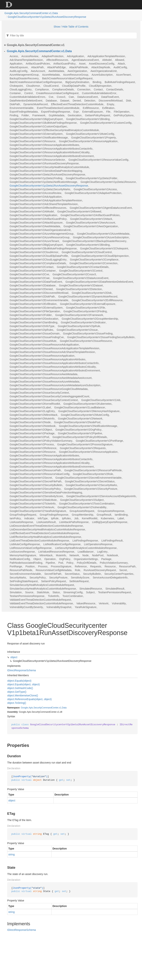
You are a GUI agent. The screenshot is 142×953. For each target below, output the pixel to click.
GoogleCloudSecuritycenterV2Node (30, 422)
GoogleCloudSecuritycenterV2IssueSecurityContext (39, 392)
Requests (95, 566)
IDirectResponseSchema (21, 670)
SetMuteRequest (79, 581)
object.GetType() (16, 691)
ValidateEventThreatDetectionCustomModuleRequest (40, 599)
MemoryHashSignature (23, 555)
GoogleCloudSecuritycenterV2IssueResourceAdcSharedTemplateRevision (52, 352)
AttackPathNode (78, 67)
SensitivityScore (80, 577)
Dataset (64, 100)
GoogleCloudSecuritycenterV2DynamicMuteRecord (87, 296)
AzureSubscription (102, 74)
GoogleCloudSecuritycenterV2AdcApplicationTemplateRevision (46, 200)
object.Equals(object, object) (23, 684)
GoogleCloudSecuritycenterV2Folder (31, 315)
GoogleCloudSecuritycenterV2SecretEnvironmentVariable (88, 477)
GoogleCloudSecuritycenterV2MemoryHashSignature (89, 411)
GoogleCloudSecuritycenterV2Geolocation (34, 318)
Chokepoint (16, 85)
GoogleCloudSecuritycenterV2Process (32, 444)
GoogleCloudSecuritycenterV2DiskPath (32, 296)
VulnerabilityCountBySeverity (26, 607)
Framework (38, 115)
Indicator (29, 518)
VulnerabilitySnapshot (58, 607)
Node (85, 555)
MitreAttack (46, 555)
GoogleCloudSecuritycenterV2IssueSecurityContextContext (44, 400)
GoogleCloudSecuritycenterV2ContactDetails (82, 266)
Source (29, 592)
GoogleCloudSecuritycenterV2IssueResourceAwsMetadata (43, 374)
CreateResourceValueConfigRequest (57, 93)
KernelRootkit (89, 518)
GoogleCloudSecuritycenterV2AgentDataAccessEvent (101, 207)
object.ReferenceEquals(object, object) (29, 699)
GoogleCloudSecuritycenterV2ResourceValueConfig (40, 474)
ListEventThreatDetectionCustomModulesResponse (39, 540)
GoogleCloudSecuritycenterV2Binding (88, 244)
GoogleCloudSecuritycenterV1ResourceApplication (88, 141)
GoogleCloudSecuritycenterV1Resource (32, 141)
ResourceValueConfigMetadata (54, 570)
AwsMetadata (56, 71)
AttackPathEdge (56, 67)
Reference (81, 566)
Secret (123, 570)
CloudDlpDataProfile (73, 85)
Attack (121, 63)
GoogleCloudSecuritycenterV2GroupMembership (90, 318)
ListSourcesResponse (22, 551)
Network (74, 555)
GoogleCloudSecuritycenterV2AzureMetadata (103, 233)
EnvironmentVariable (21, 107)
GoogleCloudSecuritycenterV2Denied (31, 289)
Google (24, 707)
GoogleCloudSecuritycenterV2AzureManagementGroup (42, 233)
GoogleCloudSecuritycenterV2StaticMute (33, 499)
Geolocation (75, 115)
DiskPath (15, 104)
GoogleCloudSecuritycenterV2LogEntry (32, 411)
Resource (110, 566)
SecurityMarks (18, 577)
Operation (50, 559)
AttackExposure (19, 67)
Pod (60, 562)
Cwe (71, 96)
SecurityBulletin (92, 573)
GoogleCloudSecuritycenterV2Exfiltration (33, 303)
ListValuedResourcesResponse (56, 551)
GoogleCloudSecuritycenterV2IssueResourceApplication (42, 355)
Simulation (16, 592)
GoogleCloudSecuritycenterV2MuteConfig (85, 414)
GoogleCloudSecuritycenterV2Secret (31, 477)
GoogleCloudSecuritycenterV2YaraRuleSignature (38, 510)
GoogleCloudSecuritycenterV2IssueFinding (88, 333)
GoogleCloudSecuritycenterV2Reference (33, 448)
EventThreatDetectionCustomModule (58, 107)
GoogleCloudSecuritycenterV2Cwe (30, 278)
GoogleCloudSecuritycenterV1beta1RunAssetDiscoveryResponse (47, 174)
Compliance (42, 89)
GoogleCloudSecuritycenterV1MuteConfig (90, 133)
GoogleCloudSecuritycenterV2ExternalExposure (87, 303)
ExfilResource (91, 107)
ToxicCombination (72, 596)
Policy (69, 562)
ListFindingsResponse (85, 540)
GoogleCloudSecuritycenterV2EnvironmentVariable (39, 300)
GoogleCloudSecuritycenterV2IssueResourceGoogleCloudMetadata (49, 388)
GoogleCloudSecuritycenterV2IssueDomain (35, 333)
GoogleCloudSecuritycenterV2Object (31, 429)
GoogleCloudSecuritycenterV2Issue (77, 329)
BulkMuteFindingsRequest (120, 82)
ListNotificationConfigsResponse (62, 544)
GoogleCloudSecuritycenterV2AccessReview (35, 193)
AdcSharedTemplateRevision (26, 59)
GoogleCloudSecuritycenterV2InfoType (32, 326)
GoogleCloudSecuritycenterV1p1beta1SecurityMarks (40, 189)
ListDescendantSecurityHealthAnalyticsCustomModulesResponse (47, 529)
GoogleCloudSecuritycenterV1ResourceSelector (37, 159)
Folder (25, 115)
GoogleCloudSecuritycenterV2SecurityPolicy (35, 488)
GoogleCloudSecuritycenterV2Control (80, 270)
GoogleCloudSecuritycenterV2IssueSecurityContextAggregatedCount (49, 396)
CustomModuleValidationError (99, 93)
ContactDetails (114, 89)
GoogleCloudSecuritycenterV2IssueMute (33, 340)
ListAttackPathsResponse (74, 522)
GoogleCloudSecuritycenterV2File (85, 307)
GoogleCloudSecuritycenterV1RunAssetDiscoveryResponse (44, 163)
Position (30, 566)
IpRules (66, 518)
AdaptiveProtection (53, 56)
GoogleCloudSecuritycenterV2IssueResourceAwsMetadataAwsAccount (51, 377)
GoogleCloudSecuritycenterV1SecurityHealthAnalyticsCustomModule (49, 167)
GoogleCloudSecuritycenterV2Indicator (83, 322)
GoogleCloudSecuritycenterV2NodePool (77, 422)
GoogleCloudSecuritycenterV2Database (32, 285)
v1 (60, 707)
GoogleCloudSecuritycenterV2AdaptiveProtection (93, 193)
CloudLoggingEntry (21, 89)
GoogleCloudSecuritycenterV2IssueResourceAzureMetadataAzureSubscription (55, 385)
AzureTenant (123, 74)
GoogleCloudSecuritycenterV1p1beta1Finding (36, 178)
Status (56, 592)
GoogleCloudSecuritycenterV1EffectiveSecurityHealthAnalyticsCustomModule (54, 130)
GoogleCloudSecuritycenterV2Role (93, 474)
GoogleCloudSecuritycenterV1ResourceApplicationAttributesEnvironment (52, 156)
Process (43, 566)
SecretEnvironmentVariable (25, 573)
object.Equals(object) (19, 680)
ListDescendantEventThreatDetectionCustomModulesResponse (46, 525)
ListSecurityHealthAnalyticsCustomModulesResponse (86, 547)
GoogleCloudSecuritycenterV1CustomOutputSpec (38, 126)
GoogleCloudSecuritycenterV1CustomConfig (105, 122)
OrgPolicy (64, 559)
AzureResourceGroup (75, 74)
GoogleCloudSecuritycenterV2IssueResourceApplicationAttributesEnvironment (55, 370)
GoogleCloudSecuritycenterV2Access (95, 189)
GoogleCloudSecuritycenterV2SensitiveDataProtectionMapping (46, 492)
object (13, 657)
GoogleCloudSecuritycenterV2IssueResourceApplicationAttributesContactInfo (54, 363)
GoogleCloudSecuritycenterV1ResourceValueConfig (98, 159)
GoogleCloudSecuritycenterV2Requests (83, 448)
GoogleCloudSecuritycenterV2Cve (29, 274)
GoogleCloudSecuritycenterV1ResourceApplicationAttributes (44, 144)
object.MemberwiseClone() (22, 695)
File (108, 111)
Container (15, 93)
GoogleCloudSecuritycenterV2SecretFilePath (35, 481)
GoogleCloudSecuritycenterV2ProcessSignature (85, 444)
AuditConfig (120, 67)
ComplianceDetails (63, 89)
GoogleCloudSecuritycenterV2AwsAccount (90, 222)
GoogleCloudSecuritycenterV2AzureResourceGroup (40, 237)
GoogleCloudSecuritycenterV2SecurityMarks (91, 485)
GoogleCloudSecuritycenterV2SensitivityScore (36, 496)
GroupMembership (82, 514)
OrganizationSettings (86, 559)
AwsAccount (38, 71)
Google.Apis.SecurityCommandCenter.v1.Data (31, 13)
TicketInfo (53, 596)
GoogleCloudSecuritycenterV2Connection (93, 263)
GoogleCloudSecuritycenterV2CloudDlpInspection (100, 255)
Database (51, 100)
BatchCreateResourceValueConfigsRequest (67, 78)
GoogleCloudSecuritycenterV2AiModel (32, 211)
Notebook (112, 555)
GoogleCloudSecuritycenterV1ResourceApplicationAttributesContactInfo (51, 148)
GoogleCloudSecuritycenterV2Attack (91, 218)
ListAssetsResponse (21, 522)
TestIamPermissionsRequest (114, 592)
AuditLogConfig (18, 71)
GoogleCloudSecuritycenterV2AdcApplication (36, 196)
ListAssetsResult (46, 522)
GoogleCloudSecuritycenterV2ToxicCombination (86, 503)
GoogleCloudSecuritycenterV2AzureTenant (34, 241)
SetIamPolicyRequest (53, 581)
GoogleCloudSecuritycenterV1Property (93, 137)
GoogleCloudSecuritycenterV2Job (100, 400)
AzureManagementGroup (24, 74)
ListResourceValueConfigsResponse (31, 547)
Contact (98, 89)
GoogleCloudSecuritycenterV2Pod (29, 437)
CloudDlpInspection (100, 85)
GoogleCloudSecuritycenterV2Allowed (79, 211)
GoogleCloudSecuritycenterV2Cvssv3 (74, 274)
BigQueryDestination (77, 82)
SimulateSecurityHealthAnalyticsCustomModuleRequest (42, 584)
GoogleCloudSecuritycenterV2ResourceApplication (88, 451)
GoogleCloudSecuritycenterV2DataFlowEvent (36, 281)
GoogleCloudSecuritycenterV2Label (30, 407)
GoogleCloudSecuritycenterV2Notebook (32, 425)
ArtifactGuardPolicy (64, 63)
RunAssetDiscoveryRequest (100, 570)
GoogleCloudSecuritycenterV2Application (33, 215)
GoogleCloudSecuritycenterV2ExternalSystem (36, 307)
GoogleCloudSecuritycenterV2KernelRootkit (35, 403)
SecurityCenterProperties (118, 573)
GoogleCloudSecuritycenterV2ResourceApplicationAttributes (44, 455)
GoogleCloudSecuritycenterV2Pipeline (80, 433)
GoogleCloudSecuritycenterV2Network (80, 418)
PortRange (16, 566)
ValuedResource (85, 603)
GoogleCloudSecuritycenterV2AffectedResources (38, 207)
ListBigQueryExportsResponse (109, 522)
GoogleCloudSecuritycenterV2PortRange (99, 440)
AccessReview (29, 56)
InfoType (43, 518)
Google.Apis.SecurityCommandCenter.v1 (36, 45)
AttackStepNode (100, 67)
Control (28, 93)
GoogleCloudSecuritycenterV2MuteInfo (32, 418)
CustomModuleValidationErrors (27, 96)
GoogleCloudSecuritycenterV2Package (32, 433)
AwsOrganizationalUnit (103, 71)
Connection (83, 89)
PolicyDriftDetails (86, 562)
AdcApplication (75, 56)
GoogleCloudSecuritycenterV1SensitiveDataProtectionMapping (46, 170)
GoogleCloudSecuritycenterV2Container (33, 270)
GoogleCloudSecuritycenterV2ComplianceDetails (38, 263)
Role (77, 570)
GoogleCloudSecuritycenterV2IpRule (79, 326)
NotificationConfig (20, 559)
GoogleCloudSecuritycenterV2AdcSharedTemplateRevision (44, 204)
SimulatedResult (114, 588)
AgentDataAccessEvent (85, 59)
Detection (89, 100)
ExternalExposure (92, 111)
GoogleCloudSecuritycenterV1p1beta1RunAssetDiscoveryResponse (47, 16)
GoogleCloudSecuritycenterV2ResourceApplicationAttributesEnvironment (52, 466)
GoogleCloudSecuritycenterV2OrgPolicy (78, 429)
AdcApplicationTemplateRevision (106, 56)
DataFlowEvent (110, 96)
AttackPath (37, 67)
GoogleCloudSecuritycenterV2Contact (31, 266)
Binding (97, 82)
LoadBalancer (86, 551)
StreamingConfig (72, 592)
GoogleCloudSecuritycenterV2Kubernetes (87, 403)
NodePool (98, 555)
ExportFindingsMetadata (24, 111)
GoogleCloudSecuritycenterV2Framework (79, 315)
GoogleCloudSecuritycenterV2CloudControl (87, 252)
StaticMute (43, 592)
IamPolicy (15, 518)
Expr (76, 111)
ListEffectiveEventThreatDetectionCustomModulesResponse (44, 533)
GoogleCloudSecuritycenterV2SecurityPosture (90, 488)
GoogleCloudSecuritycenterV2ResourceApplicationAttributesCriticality (50, 462)
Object (37, 559)
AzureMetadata (51, 74)
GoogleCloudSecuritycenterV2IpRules (31, 329)
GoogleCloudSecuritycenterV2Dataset (81, 285)
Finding (14, 115)
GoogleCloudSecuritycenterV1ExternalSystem (36, 133)
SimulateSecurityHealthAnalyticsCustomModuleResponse (43, 588)
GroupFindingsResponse (54, 514)
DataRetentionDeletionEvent (26, 100)
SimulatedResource (90, 588)
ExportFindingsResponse (55, 111)
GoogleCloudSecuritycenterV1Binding (88, 119)
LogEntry (102, 551)
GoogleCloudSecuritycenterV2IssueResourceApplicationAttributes (47, 359)
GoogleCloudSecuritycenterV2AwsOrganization (91, 226)
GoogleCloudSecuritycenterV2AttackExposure (36, 222)
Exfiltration (108, 107)
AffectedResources (57, 59)
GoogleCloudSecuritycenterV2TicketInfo (33, 503)
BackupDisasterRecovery (24, 78)
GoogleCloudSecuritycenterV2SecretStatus (90, 481)
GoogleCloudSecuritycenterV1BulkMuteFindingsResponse (43, 122)
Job (76, 518)
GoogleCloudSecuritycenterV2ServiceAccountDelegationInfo (101, 496)
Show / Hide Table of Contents (71, 26)
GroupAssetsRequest (82, 510)
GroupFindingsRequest (23, 514)
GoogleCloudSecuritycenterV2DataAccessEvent (80, 278)
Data (64, 707)
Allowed (119, 59)
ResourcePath (127, 566)
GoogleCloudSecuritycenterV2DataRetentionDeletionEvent (99, 281)
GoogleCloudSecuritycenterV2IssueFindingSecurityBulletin (100, 337)
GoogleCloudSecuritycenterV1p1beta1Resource (108, 181)
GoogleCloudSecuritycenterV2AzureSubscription (101, 237)
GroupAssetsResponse (111, 510)
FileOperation (121, 111)
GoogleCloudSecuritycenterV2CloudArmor (34, 252)
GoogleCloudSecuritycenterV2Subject (82, 499)
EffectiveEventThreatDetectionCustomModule (77, 104)
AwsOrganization (77, 71)
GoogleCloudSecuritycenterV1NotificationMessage (39, 137)
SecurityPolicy (37, 577)
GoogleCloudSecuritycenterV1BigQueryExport (36, 119)
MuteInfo (61, 555)
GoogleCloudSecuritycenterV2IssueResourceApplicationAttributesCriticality (53, 366)
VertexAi (103, 603)
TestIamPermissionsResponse (27, 596)
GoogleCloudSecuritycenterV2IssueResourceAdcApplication (44, 344)
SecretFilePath (52, 573)
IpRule (54, 518)
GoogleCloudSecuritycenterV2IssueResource (86, 340)
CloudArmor (33, 85)
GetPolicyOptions (123, 115)
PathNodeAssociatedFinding (26, 562)
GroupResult (104, 514)
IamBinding (121, 514)
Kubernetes (107, 518)
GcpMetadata (56, 115)
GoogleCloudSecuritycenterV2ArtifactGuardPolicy (38, 218)
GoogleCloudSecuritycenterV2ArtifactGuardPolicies (90, 215)
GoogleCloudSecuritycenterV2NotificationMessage (88, 425)
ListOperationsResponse (98, 544)
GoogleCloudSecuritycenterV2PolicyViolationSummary (41, 440)
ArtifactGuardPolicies (38, 63)
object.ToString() (16, 702)
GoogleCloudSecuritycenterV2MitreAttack (33, 414)
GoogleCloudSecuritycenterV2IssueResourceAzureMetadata (44, 381)
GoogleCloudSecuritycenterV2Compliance (94, 259)
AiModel (107, 59)
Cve (51, 96)
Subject (90, 592)
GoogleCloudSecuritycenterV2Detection (79, 289)
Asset (82, 63)
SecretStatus (72, 573)
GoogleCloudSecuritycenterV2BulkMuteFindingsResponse (43, 248)
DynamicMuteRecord (35, 104)
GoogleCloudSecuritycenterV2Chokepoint (104, 248)
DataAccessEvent (87, 96)
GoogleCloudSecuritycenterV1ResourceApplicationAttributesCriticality (50, 152)
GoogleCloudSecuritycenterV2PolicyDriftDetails (80, 437)
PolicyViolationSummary (114, 562)
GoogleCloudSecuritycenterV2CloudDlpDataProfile (39, 255)
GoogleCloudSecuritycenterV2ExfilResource (97, 300)
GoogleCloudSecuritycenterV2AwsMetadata (35, 226)
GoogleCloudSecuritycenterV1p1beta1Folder (91, 178)
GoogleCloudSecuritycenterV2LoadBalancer (79, 407)
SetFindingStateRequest (24, 581)
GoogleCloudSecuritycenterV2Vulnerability (82, 507)
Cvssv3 (61, 96)
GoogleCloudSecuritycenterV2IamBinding (33, 322)
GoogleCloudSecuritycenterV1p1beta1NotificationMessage (43, 181)
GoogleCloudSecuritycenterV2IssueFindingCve (37, 337)
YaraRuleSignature (85, 607)
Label (121, 518)
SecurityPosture (58, 577)
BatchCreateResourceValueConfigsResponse (36, 82)
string (11, 854)
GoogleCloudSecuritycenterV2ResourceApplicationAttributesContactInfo (51, 459)
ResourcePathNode (21, 570)
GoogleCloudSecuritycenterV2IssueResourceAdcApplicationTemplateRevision (54, 348)
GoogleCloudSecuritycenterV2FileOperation (35, 311)
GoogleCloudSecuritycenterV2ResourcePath (35, 470)
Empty (110, 104)
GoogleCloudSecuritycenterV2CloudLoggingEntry (38, 259)
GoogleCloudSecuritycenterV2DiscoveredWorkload (39, 292)
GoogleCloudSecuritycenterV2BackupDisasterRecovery (94, 241)
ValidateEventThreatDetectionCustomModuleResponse (41, 603)
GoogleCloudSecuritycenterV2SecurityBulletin (36, 485)
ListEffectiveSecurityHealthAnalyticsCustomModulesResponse (45, 536)
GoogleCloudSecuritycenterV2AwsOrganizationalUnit (40, 229)
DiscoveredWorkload (111, 100)
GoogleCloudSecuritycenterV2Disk (92, 292)
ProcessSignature (61, 566)
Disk (128, 100)
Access (14, 56)
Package (106, 559)
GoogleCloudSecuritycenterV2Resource (32, 451)
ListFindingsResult (112, 540)
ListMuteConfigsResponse (25, 544)
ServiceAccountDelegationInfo (110, 577)
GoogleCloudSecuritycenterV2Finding (85, 311)
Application (16, 63)
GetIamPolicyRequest (97, 115)
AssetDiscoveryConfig (101, 63)
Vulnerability (119, 603)
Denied (77, 100)
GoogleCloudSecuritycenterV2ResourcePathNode (93, 470)
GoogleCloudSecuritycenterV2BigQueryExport (36, 244)
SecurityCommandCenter (45, 707)
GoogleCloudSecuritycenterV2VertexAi (32, 507)
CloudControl (51, 85)
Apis (30, 707)
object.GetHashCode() (20, 688)
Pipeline (50, 562)
